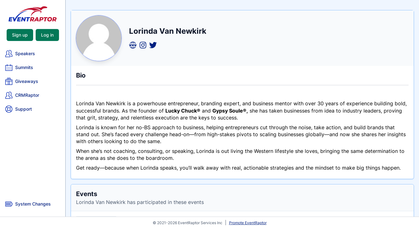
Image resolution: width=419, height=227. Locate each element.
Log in (47, 35)
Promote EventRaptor (248, 222)
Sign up (20, 35)
